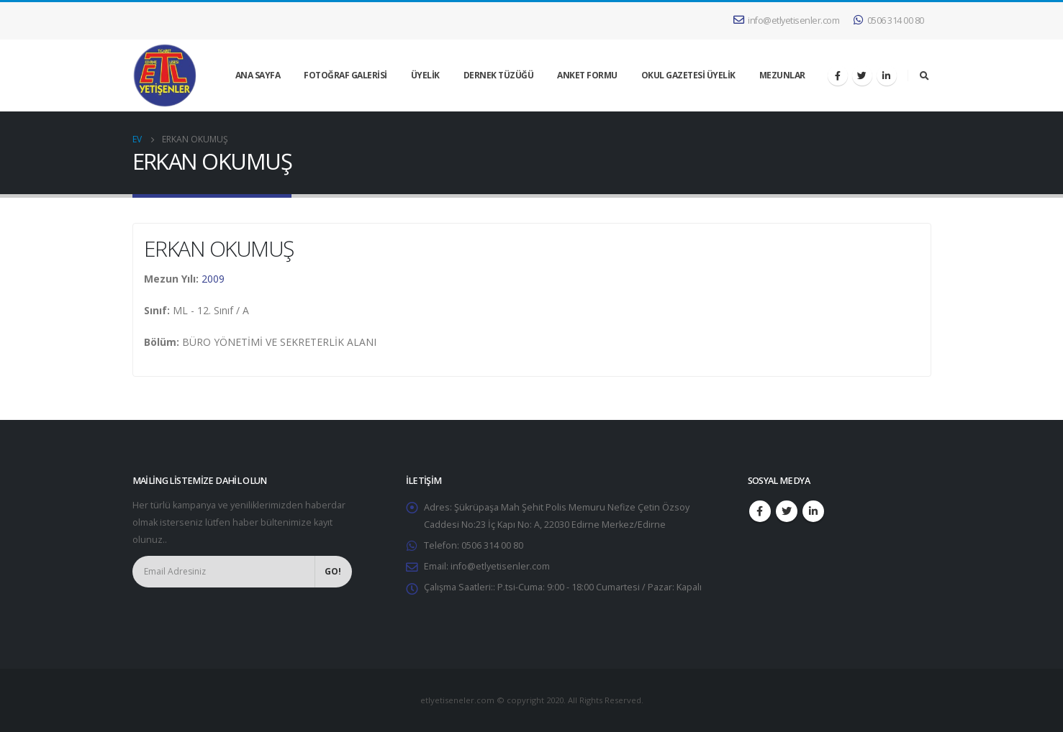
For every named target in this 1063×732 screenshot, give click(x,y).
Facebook (760, 511)
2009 (213, 278)
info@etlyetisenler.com (786, 20)
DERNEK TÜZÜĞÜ (498, 75)
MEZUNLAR (782, 75)
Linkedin (813, 511)
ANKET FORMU (587, 75)
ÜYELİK (425, 75)
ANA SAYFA (258, 75)
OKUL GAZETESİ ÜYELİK (688, 75)
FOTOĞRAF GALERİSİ (345, 75)
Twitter (786, 511)
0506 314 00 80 (889, 20)
